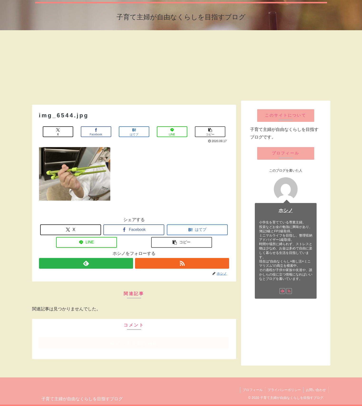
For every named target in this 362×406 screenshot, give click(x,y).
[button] (210, 131)
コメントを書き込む (134, 343)
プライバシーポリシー (284, 390)
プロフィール (253, 390)
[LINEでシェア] (172, 131)
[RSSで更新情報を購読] (182, 263)
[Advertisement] (181, 65)
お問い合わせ (316, 390)
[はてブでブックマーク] (134, 131)
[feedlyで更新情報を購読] (86, 263)
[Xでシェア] (58, 131)
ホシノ (286, 210)
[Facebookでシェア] (96, 131)
